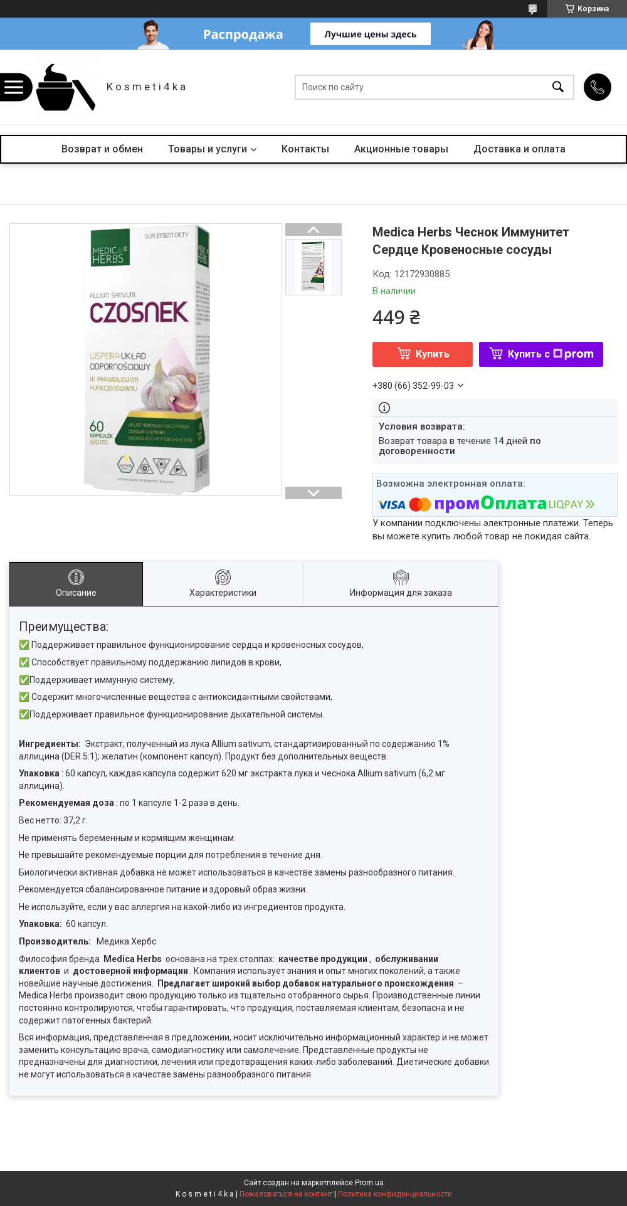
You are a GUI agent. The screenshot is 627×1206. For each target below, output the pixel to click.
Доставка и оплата (519, 149)
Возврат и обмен (102, 149)
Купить (433, 354)
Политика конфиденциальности (395, 1194)
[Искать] (558, 87)
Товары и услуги (207, 149)
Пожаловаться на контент (286, 1194)
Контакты (305, 149)
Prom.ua (369, 1182)
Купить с (551, 354)
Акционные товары (401, 149)
